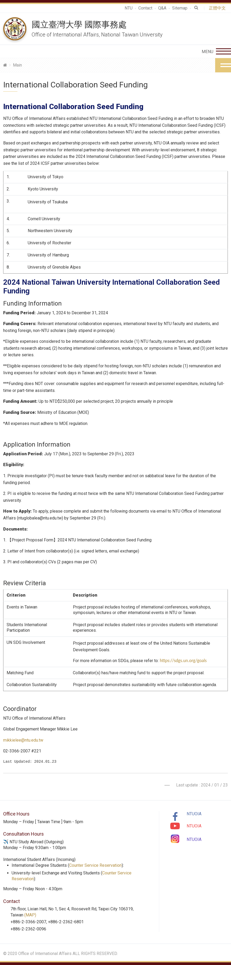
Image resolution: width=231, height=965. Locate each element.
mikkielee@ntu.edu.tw (23, 740)
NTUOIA (194, 813)
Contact (145, 8)
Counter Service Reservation (95, 865)
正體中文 (218, 8)
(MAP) (30, 914)
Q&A (162, 8)
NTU (129, 8)
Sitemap (179, 8)
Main (17, 65)
